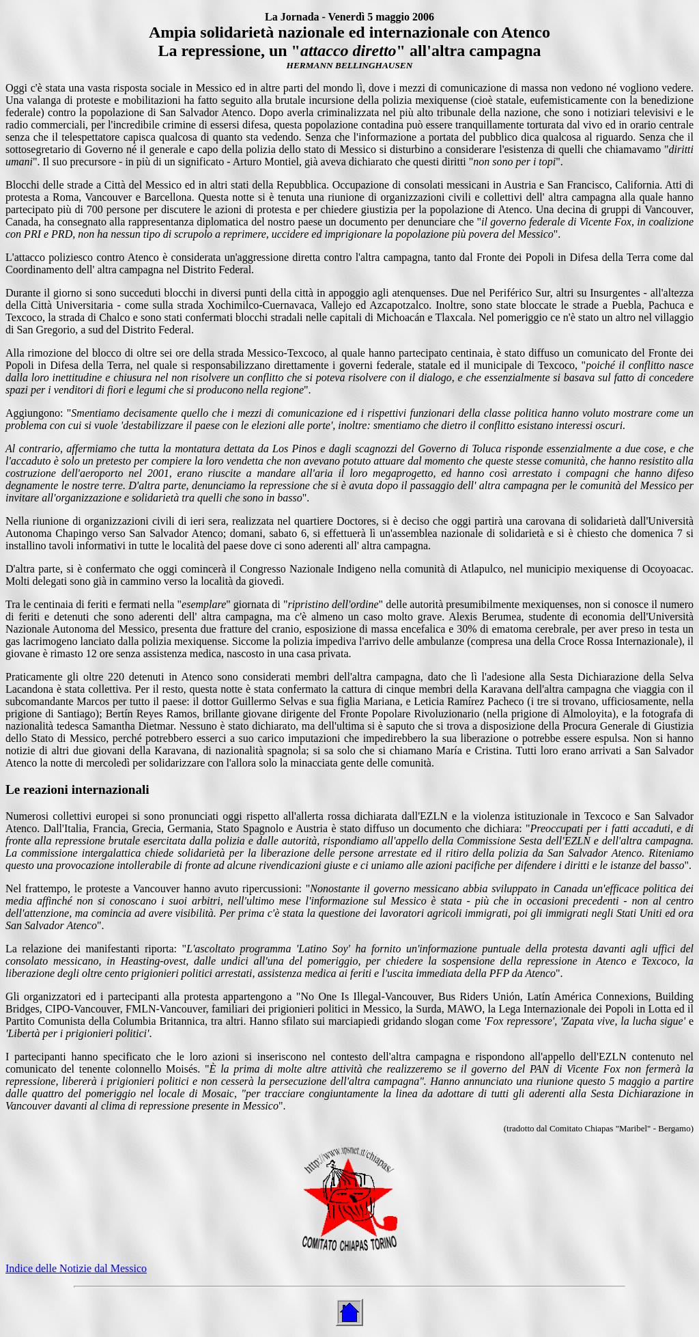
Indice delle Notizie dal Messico (76, 1268)
